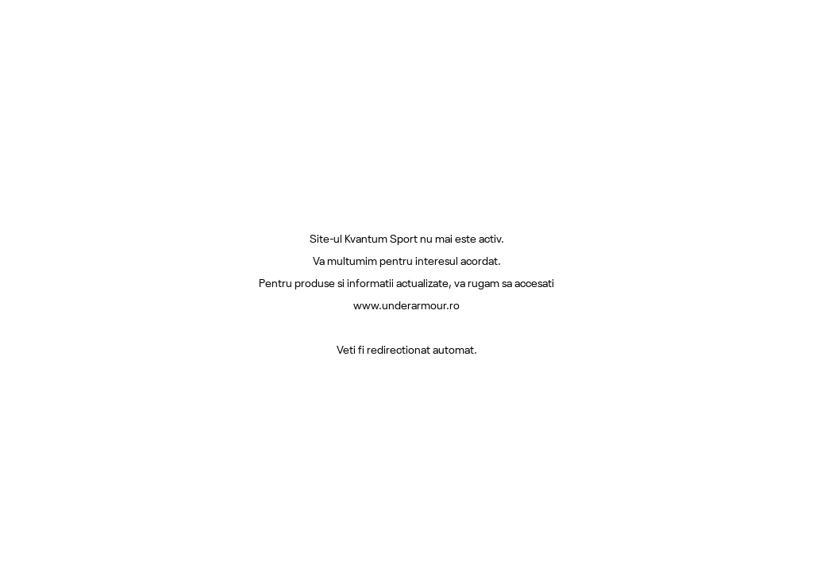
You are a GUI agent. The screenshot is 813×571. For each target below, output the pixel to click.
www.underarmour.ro (406, 304)
